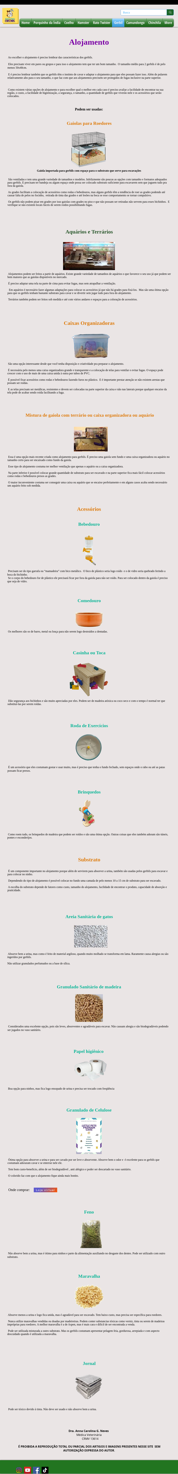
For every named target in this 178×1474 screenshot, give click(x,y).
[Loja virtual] (45, 1190)
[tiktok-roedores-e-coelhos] (45, 1470)
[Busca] (141, 12)
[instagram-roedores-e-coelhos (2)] (18, 1470)
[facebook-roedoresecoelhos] (36, 1470)
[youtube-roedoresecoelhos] (27, 1470)
